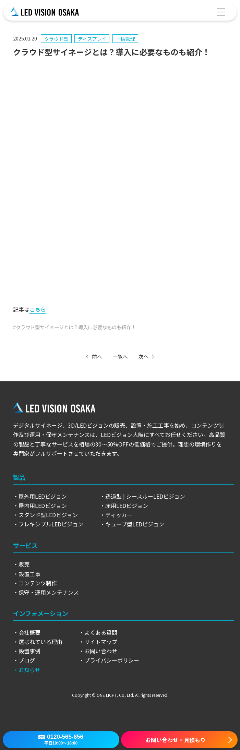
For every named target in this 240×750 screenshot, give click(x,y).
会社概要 (29, 632)
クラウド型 (56, 38)
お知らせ (29, 670)
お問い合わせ (100, 651)
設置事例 (29, 651)
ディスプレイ (92, 38)
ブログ (27, 660)
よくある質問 (100, 632)
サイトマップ (100, 642)
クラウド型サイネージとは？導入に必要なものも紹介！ (76, 327)
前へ (97, 356)
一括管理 (125, 38)
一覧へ (120, 356)
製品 (19, 477)
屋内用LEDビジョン (43, 505)
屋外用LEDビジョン (43, 496)
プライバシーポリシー (111, 660)
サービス (25, 545)
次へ (143, 356)
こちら (37, 309)
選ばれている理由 (40, 642)
